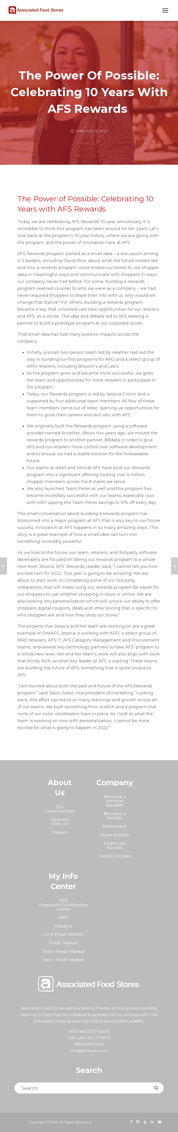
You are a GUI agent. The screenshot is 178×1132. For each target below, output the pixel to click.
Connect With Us (60, 821)
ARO (63, 917)
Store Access (114, 835)
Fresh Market (63, 942)
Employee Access (115, 845)
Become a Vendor (115, 815)
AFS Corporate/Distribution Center (63, 905)
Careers (59, 832)
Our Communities (59, 809)
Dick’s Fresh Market (63, 951)
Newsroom (115, 826)
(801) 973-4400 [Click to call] (89, 1044)
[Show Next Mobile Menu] (165, 11)
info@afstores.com (89, 1051)
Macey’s (63, 926)
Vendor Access (114, 856)
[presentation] (131, 1121)
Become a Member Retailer (115, 801)
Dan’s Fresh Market (63, 959)
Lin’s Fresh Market (63, 934)
